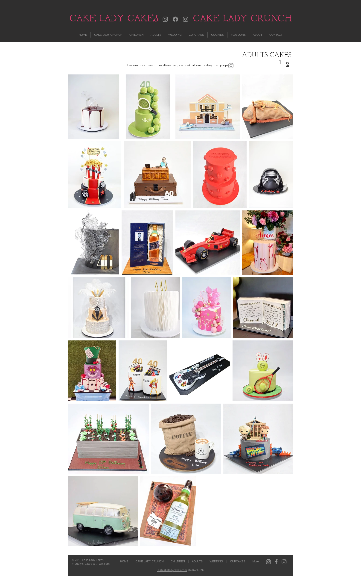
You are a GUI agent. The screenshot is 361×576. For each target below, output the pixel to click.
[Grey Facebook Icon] (276, 561)
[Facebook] (175, 19)
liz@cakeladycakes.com (172, 570)
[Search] (288, 21)
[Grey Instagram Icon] (268, 561)
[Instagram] (165, 19)
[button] (156, 35)
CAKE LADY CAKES (114, 18)
